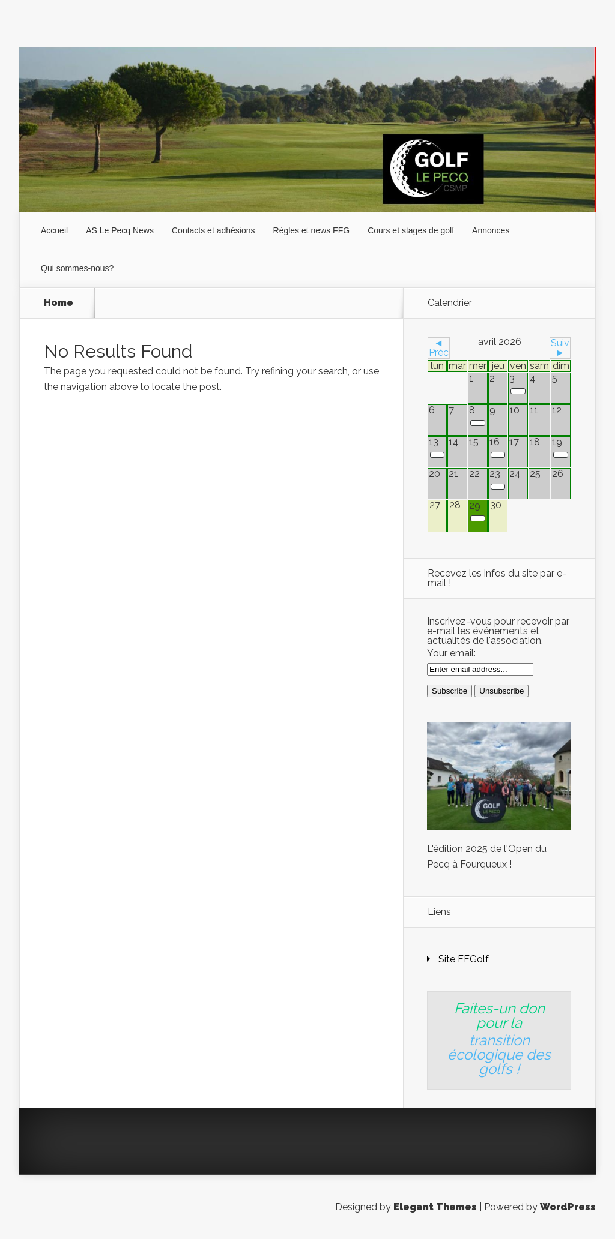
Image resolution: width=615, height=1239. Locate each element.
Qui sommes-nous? (77, 268)
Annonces (490, 230)
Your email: (451, 653)
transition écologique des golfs (499, 1054)
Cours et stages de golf (411, 230)
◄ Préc (439, 347)
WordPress (568, 1207)
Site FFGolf (463, 959)
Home (58, 303)
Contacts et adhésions (213, 230)
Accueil (54, 230)
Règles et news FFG (311, 230)
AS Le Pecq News (120, 230)
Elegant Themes (435, 1207)
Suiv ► (560, 347)
